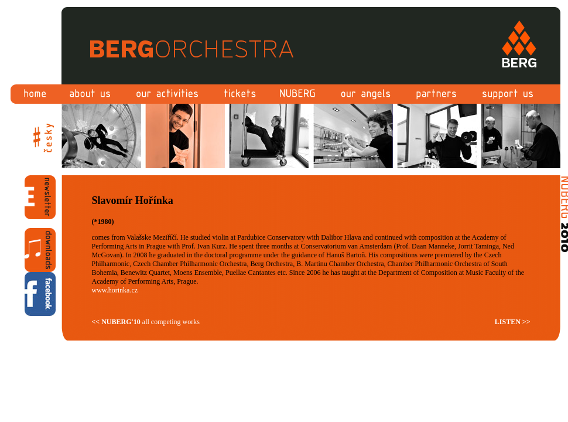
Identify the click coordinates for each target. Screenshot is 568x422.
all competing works (146, 322)
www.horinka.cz (115, 290)
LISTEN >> (513, 322)
